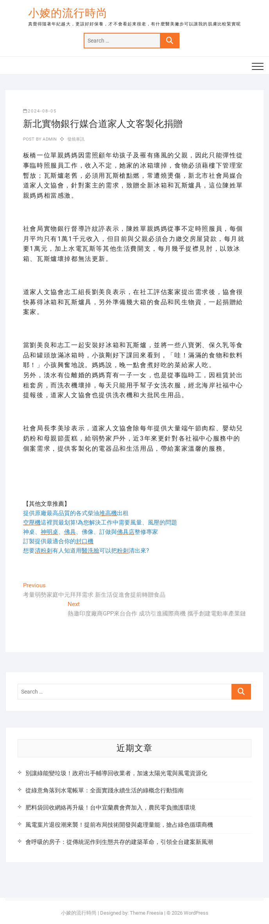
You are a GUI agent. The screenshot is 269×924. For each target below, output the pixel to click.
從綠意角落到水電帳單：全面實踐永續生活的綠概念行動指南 (104, 790)
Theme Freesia (146, 913)
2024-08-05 (40, 111)
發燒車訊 (76, 139)
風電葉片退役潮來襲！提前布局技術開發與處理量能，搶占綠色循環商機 (119, 824)
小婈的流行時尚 (68, 13)
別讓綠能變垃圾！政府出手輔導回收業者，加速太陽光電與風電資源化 (116, 773)
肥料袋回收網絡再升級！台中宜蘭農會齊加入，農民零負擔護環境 (110, 807)
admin (49, 139)
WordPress (196, 913)
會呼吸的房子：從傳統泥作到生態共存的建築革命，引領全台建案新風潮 (119, 842)
